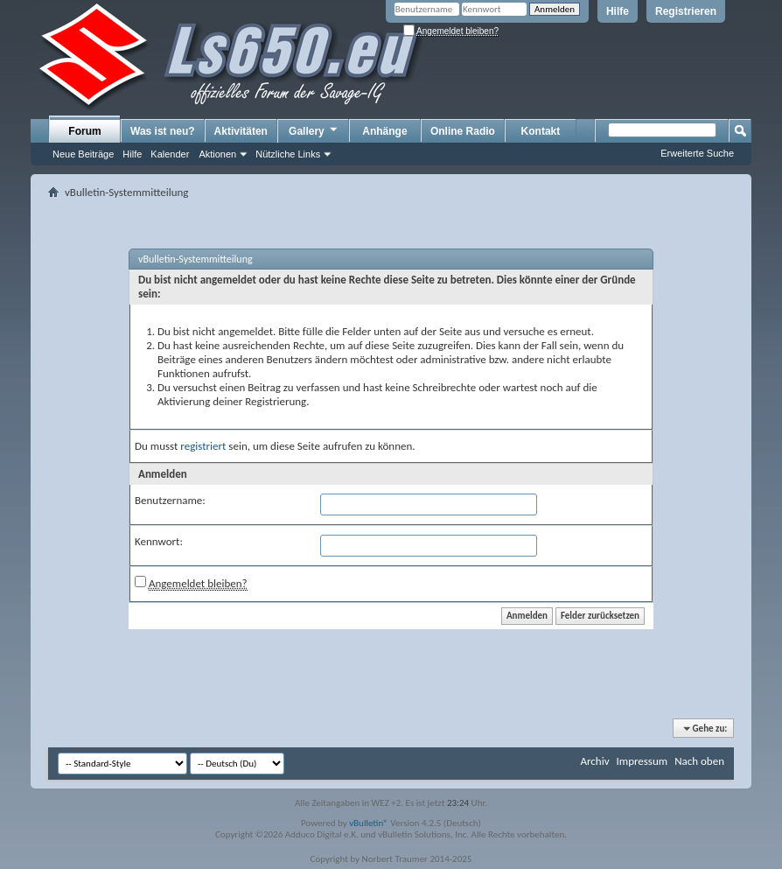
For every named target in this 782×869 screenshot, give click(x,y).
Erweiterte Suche (697, 153)
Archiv (594, 760)
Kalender (169, 154)
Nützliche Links (287, 154)
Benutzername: (170, 500)
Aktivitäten (241, 131)
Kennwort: (159, 541)
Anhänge (384, 131)
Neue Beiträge (83, 154)
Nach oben (699, 760)
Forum (84, 131)
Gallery (314, 130)
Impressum (641, 760)
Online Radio (462, 131)
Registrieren (685, 11)
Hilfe (617, 11)
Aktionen (217, 154)
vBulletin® (368, 823)
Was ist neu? (162, 131)
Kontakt (541, 131)
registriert (203, 445)
